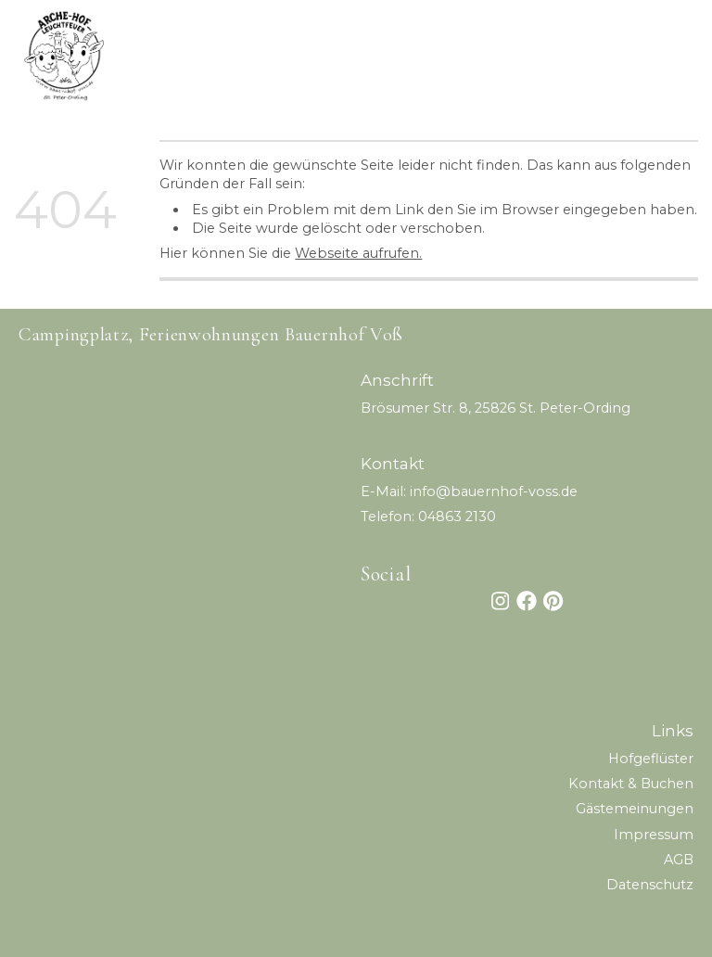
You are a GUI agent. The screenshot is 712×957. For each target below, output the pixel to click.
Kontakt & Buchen (630, 783)
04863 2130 (457, 516)
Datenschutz (649, 884)
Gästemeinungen (634, 808)
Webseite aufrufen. (358, 253)
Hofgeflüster (650, 758)
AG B (678, 859)
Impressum (653, 834)
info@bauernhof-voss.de (494, 491)
